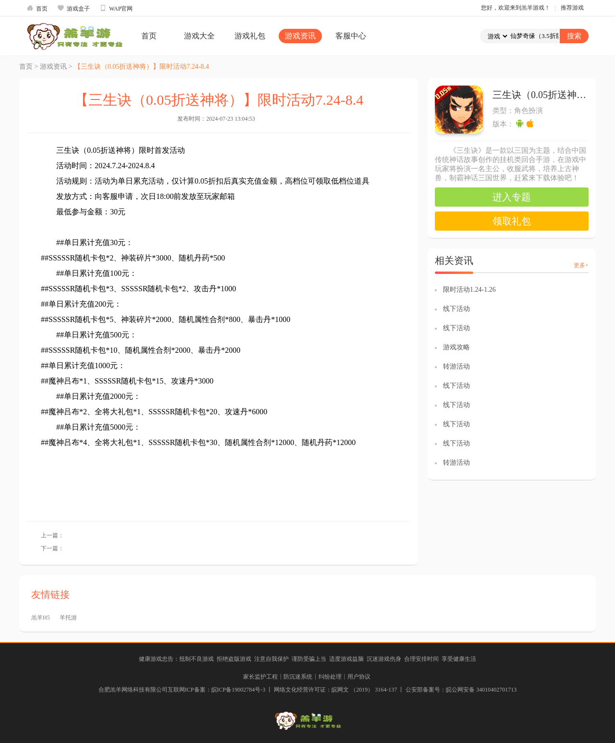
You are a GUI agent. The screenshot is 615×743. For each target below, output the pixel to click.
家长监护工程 (260, 676)
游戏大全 (199, 36)
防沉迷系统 (297, 676)
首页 (37, 8)
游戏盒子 (73, 8)
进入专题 (511, 197)
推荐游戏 (572, 7)
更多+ (581, 265)
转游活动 (456, 366)
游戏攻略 (456, 347)
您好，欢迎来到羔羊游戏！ (515, 7)
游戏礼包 (249, 36)
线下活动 (456, 308)
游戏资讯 (300, 36)
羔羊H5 (40, 617)
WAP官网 (116, 8)
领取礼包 (511, 221)
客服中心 (350, 36)
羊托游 (68, 617)
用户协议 (358, 676)
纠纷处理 (330, 676)
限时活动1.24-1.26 (469, 289)
